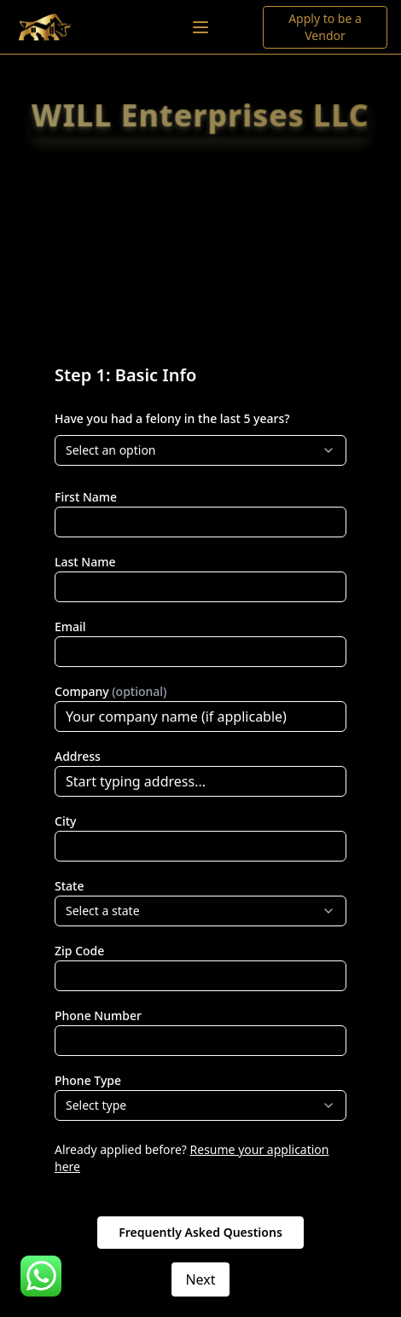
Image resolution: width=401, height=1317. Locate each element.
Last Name (85, 562)
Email (70, 626)
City (65, 821)
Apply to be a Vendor (325, 27)
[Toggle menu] (200, 27)
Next (200, 1279)
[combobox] (200, 450)
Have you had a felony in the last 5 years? (172, 418)
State (69, 886)
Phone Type (88, 1080)
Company (110, 691)
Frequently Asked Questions (200, 1232)
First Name (86, 497)
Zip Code (79, 951)
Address (78, 756)
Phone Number (98, 1015)
